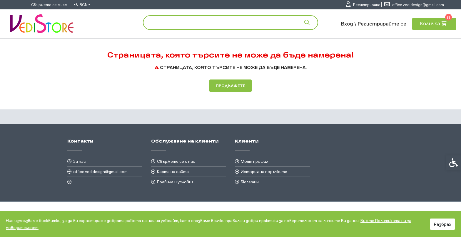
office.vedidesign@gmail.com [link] (100, 171)
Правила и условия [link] (175, 181)
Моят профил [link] (254, 161)
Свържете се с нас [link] (49, 4)
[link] (363, 4)
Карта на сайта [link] (173, 171)
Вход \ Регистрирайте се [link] (373, 23)
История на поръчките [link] (264, 171)
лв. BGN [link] (81, 4)
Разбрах (442, 224)
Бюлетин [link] (250, 181)
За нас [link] (79, 161)
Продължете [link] (230, 85)
